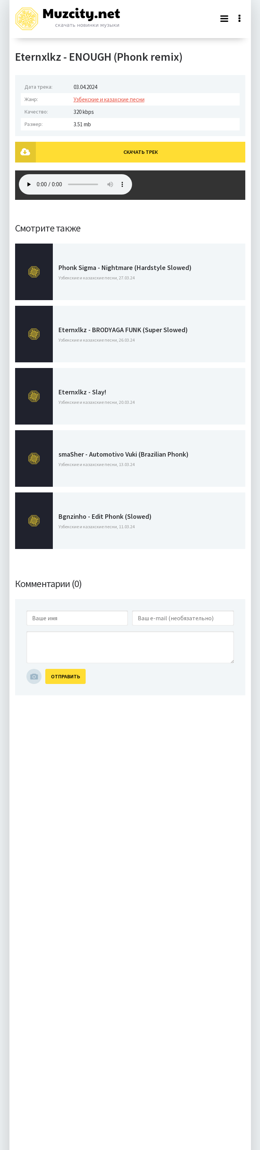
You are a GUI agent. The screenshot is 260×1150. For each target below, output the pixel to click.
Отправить (65, 676)
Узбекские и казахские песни (109, 99)
